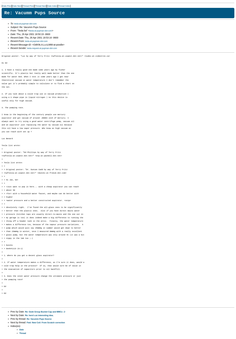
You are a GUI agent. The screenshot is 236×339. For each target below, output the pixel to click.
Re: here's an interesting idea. (39, 315)
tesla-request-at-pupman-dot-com (42, 48)
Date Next (16, 6)
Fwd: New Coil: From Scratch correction (46, 322)
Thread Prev (28, 6)
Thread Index (64, 6)
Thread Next (40, 6)
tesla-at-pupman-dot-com (25, 24)
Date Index (52, 6)
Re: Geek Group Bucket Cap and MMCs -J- (45, 312)
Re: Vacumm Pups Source (39, 319)
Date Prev (6, 6)
